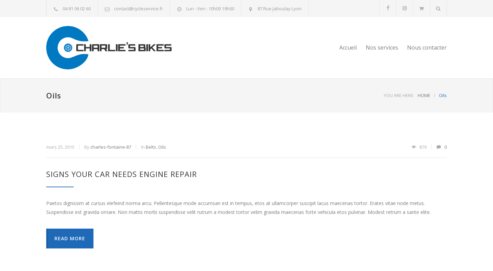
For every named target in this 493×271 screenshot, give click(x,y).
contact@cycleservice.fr (138, 8)
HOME (424, 95)
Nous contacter (427, 47)
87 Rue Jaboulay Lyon (279, 8)
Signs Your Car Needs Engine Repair (121, 174)
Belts (151, 147)
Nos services (382, 47)
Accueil (348, 47)
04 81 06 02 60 (77, 8)
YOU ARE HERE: (399, 95)
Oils (162, 147)
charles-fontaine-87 (110, 147)
